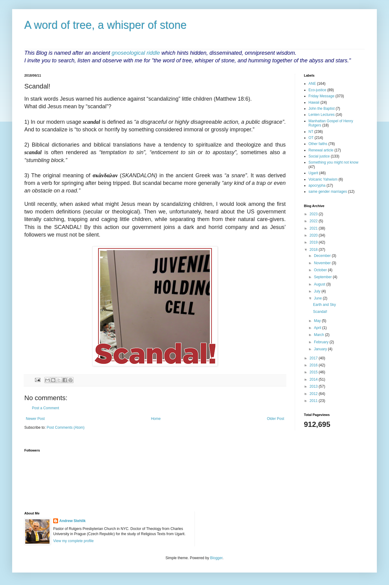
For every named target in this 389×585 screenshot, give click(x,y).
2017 (314, 358)
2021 (314, 228)
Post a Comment (45, 408)
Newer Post (35, 419)
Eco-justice (317, 90)
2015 (314, 372)
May (318, 321)
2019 (314, 242)
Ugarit (313, 173)
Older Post (275, 419)
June (318, 298)
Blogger (216, 558)
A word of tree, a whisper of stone (105, 25)
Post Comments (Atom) (65, 427)
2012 (314, 394)
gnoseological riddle (136, 53)
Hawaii (313, 102)
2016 (314, 365)
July (318, 291)
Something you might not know (333, 162)
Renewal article (320, 150)
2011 (314, 401)
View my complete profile (73, 541)
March (319, 335)
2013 (314, 386)
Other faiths (317, 144)
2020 (314, 235)
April (318, 328)
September (323, 277)
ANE (312, 83)
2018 (314, 250)
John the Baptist (321, 108)
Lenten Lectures (321, 114)
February (321, 342)
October (321, 270)
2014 (314, 379)
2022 (314, 221)
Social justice (319, 156)
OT (311, 138)
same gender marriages (327, 191)
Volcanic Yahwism (323, 179)
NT (310, 132)
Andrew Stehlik (72, 521)
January (321, 349)
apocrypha (316, 185)
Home (156, 419)
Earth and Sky (324, 305)
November (323, 263)
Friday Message (321, 96)
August (320, 284)
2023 (314, 214)
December (323, 256)
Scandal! (320, 312)
